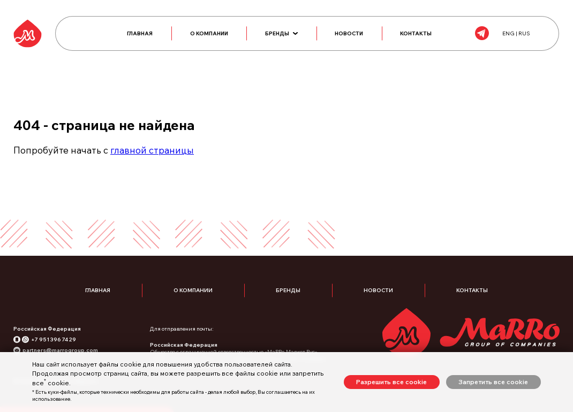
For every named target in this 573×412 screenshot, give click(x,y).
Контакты (417, 34)
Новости (349, 34)
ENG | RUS (513, 34)
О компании (209, 34)
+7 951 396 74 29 (53, 342)
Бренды (281, 34)
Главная (140, 34)
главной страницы (152, 152)
